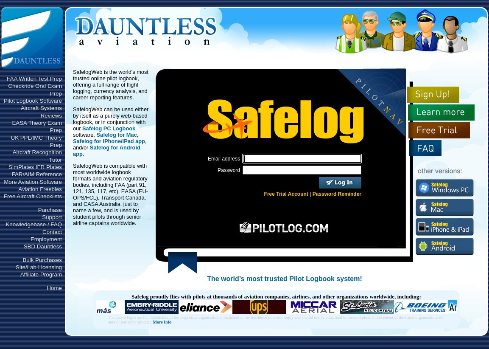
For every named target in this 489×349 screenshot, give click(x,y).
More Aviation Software (33, 182)
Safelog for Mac (116, 135)
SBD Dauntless (43, 246)
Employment (46, 239)
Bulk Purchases (42, 260)
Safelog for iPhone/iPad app (109, 141)
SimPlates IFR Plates (35, 167)
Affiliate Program (41, 274)
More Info (162, 322)
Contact (52, 232)
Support (52, 217)
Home (54, 288)
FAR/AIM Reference (36, 174)
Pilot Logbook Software (33, 101)
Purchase (50, 210)
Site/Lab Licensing (39, 267)
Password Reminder (337, 194)
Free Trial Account (286, 194)
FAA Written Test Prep (34, 79)
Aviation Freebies (40, 189)
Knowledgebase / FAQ (34, 224)
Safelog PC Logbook (108, 128)
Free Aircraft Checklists (33, 196)
